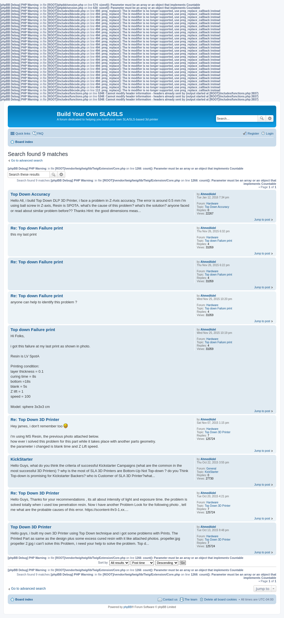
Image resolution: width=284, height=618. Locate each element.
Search (262, 118)
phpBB (127, 607)
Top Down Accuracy (217, 206)
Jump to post (262, 219)
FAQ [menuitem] (40, 133)
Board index (24, 599)
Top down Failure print (218, 240)
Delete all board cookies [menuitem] (220, 599)
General (211, 468)
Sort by (103, 562)
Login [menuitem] (269, 133)
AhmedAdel (208, 194)
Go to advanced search (27, 160)
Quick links (23, 133)
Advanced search (269, 118)
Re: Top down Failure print (37, 228)
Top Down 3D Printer (217, 432)
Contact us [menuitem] (170, 599)
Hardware (212, 203)
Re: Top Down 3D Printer (35, 419)
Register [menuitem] (253, 133)
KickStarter (212, 471)
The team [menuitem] (190, 599)
